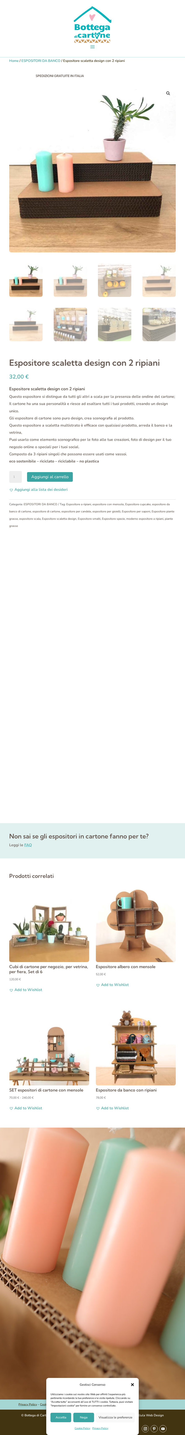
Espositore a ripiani (78, 504)
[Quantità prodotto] (15, 477)
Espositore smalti (89, 519)
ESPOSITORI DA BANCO (40, 60)
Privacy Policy (100, 1428)
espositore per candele (76, 511)
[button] (132, 1385)
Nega (83, 1417)
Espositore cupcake (138, 504)
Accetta (61, 1417)
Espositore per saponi (136, 511)
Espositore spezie (113, 519)
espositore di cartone (46, 511)
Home (14, 60)
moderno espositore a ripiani (144, 519)
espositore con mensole (108, 504)
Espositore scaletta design (59, 519)
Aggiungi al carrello (50, 477)
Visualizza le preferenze (115, 1417)
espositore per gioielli (106, 511)
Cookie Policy (82, 1428)
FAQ (28, 844)
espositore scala (29, 519)
